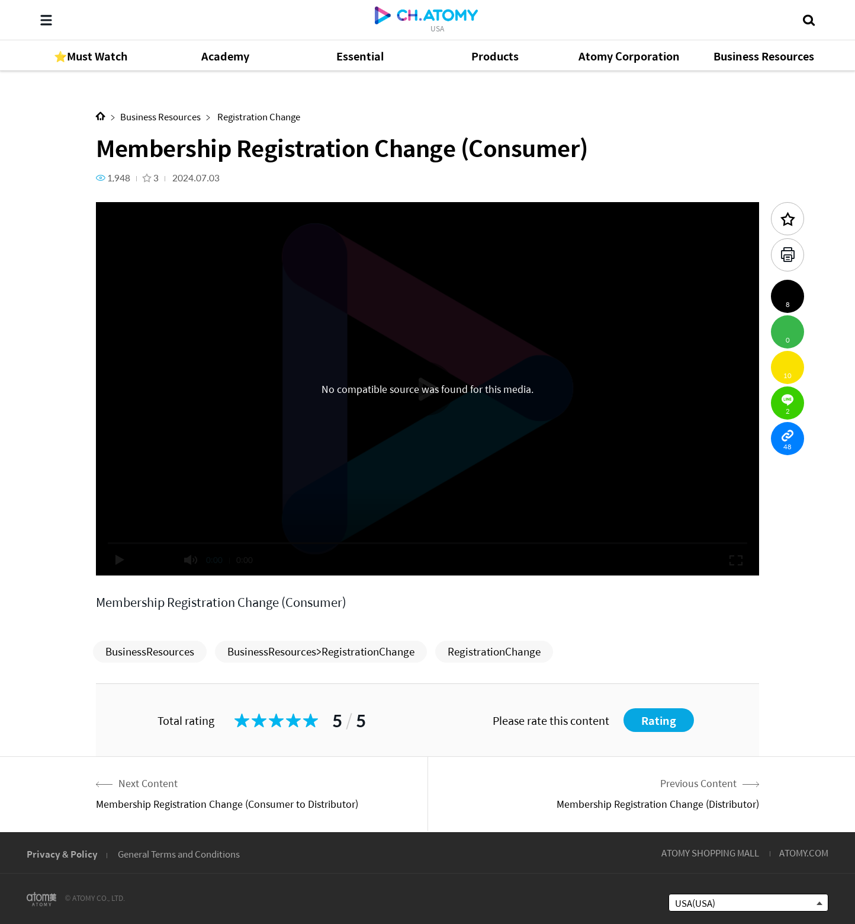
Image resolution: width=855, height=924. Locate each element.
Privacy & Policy (62, 854)
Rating (658, 720)
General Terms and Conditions (179, 854)
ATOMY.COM (803, 852)
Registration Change (258, 116)
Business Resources (160, 116)
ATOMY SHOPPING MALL (710, 852)
